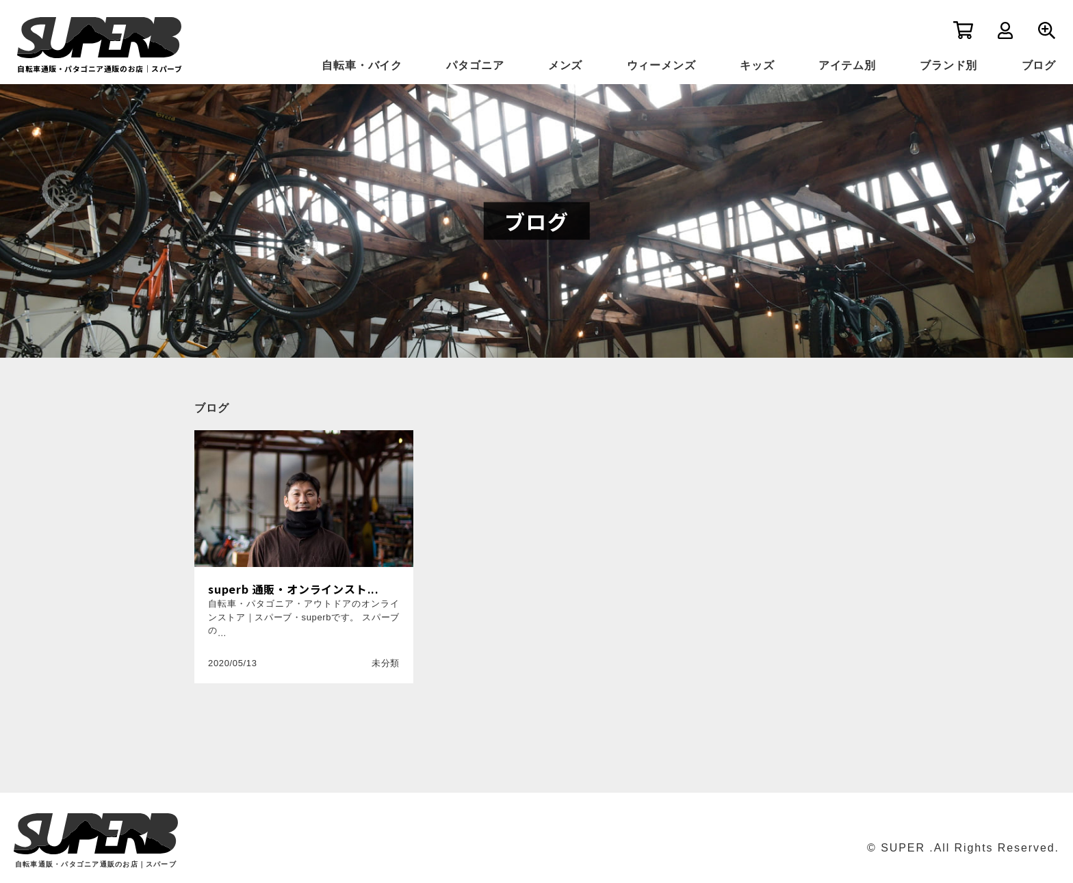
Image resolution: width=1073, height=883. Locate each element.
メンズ (565, 65)
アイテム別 (847, 65)
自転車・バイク (362, 65)
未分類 (386, 663)
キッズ (757, 65)
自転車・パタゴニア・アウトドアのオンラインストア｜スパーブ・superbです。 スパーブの (304, 616)
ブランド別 (948, 65)
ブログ (1039, 65)
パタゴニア (475, 65)
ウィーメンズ (661, 65)
